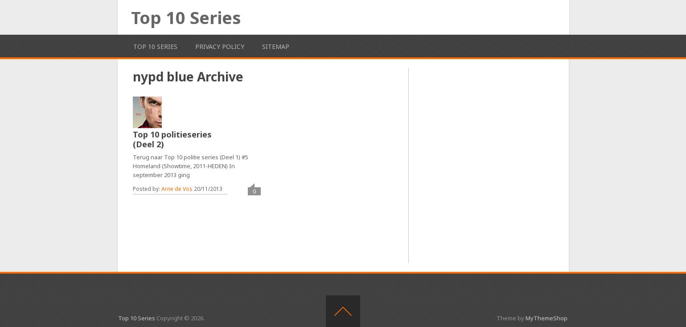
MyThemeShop (546, 318)
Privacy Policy (219, 46)
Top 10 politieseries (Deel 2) (172, 139)
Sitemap (275, 46)
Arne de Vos (177, 189)
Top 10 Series (186, 17)
